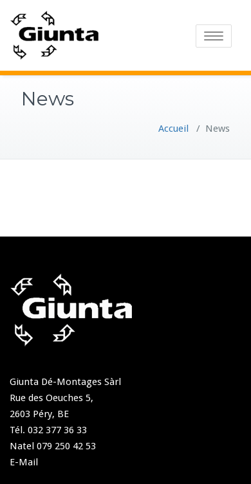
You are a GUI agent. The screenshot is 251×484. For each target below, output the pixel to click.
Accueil (173, 128)
